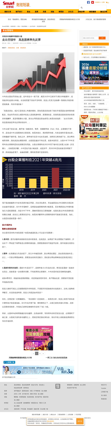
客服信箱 (102, 399)
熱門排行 (19, 11)
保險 (52, 11)
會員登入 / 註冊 (100, 2)
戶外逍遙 (23, 409)
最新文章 (7, 11)
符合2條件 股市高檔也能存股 (94, 91)
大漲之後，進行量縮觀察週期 (96, 19)
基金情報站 (17, 385)
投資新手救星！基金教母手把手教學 (95, 50)
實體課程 (70, 385)
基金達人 (42, 385)
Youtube (102, 388)
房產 (44, 11)
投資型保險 (30, 397)
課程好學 (81, 11)
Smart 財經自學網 (9, 4)
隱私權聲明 (61, 414)
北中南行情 (25, 394)
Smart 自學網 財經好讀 (23, 4)
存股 (31, 391)
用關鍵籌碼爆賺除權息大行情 (69, 19)
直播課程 (76, 385)
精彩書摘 (92, 11)
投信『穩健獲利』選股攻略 (17, 19)
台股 (17, 48)
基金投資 (23, 48)
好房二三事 (17, 394)
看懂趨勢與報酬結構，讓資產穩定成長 (43, 20)
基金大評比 (34, 385)
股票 (36, 11)
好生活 (70, 11)
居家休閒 (16, 409)
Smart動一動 (44, 409)
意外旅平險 (38, 397)
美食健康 (30, 409)
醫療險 (16, 397)
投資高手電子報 (72, 388)
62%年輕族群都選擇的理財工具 (94, 100)
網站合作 (53, 414)
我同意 (80, 421)
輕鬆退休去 (34, 403)
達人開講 (44, 391)
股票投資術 (25, 391)
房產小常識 (33, 394)
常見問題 (78, 414)
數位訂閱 (103, 11)
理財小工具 (42, 403)
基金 (28, 11)
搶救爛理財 (26, 403)
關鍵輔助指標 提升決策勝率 (92, 54)
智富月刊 (102, 385)
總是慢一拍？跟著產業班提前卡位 (94, 47)
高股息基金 (11, 48)
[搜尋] (92, 8)
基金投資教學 (26, 385)
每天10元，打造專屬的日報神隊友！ (95, 57)
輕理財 (61, 11)
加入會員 (102, 395)
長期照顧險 (22, 397)
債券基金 (26, 388)
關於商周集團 (36, 414)
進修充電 (36, 409)
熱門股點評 (17, 391)
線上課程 (83, 385)
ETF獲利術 (37, 391)
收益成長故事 (18, 388)
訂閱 (102, 38)
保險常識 (45, 397)
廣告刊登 (45, 414)
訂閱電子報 (103, 392)
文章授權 (70, 414)
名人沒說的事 (18, 403)
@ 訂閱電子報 (9, 362)
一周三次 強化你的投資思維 (56, 358)
